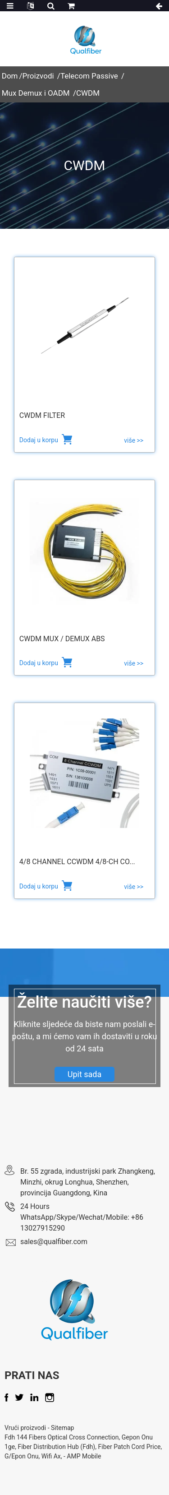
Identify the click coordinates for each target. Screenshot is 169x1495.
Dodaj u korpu (39, 440)
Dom (10, 75)
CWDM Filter (42, 415)
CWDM (88, 92)
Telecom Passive (89, 75)
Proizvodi (38, 75)
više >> (133, 440)
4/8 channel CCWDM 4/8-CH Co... (77, 861)
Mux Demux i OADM (36, 92)
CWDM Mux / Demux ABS (62, 638)
